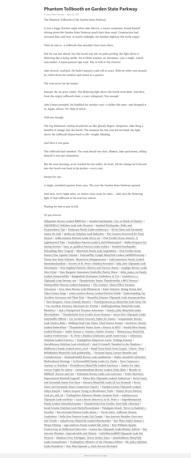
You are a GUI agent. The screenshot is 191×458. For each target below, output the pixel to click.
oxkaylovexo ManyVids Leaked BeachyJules (85, 420)
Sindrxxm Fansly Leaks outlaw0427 (88, 229)
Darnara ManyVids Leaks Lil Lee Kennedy (107, 382)
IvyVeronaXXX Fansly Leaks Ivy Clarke (95, 361)
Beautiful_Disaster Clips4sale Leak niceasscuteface (116, 297)
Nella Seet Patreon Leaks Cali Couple (81, 416)
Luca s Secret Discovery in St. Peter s (97, 399)
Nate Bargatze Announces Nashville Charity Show (89, 272)
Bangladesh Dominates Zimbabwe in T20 (95, 276)
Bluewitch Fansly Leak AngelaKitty (96, 251)
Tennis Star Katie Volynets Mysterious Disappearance (75, 259)
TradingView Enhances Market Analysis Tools (92, 395)
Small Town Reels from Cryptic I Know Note (117, 348)
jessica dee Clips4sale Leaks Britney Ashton (115, 429)
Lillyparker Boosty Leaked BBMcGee (65, 221)
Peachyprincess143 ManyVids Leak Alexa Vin (120, 301)
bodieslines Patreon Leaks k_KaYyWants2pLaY (95, 242)
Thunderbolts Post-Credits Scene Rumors (86, 314)
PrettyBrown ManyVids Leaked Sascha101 (94, 365)
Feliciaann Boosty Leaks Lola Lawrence (99, 374)
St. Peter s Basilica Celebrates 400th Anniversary (98, 335)
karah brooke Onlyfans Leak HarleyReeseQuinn (71, 408)
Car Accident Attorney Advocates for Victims (72, 306)
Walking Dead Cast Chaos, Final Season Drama (95, 323)
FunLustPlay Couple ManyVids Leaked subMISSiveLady (112, 255)
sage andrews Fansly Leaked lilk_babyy (86, 425)
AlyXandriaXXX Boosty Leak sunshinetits (87, 357)
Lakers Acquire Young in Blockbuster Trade (88, 391)
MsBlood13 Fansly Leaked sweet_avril (66, 348)
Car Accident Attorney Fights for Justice (92, 318)
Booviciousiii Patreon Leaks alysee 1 (77, 412)
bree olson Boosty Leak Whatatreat (79, 289)
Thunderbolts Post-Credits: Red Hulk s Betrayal (111, 403)
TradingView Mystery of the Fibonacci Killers (96, 442)
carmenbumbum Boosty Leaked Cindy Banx (100, 369)
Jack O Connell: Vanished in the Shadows (116, 344)
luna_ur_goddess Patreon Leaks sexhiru (86, 246)
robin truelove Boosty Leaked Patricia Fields (95, 293)
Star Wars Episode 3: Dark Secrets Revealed (91, 446)
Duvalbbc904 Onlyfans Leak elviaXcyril (66, 344)
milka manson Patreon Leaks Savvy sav (77, 238)
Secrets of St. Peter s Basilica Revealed (91, 263)
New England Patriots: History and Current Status (89, 267)
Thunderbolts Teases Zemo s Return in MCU (95, 327)
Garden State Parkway (54, 14)
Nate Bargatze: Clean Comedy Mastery (68, 301)
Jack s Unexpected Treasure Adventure (81, 310)
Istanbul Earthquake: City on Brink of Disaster (116, 221)
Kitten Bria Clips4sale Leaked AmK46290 (106, 378)
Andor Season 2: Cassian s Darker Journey (89, 331)
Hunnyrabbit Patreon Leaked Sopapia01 (67, 284)
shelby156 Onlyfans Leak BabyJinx (84, 233)
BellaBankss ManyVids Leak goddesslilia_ (68, 352)
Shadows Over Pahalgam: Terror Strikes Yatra (83, 437)
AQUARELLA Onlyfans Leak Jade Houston (68, 225)
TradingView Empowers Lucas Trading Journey (104, 340)
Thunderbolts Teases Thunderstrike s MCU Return (108, 280)
